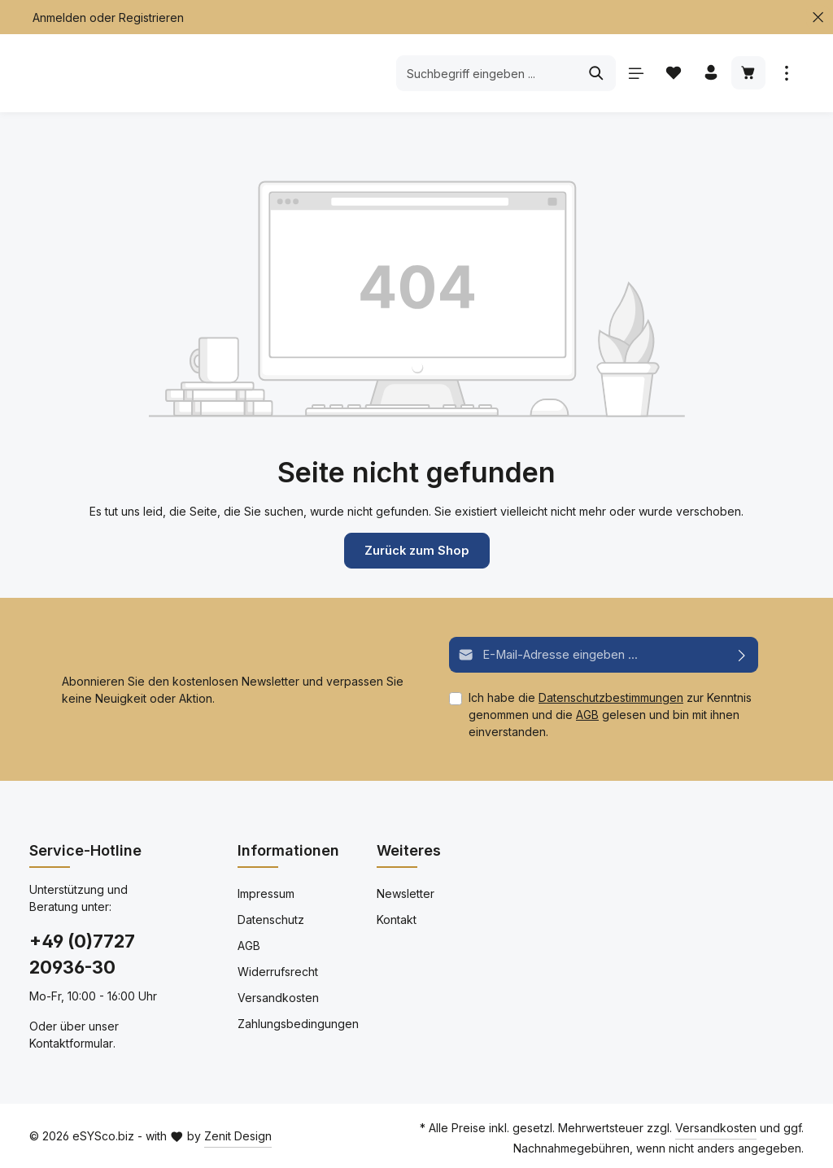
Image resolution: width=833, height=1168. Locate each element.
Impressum (266, 892)
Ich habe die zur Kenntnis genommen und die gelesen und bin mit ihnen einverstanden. (610, 713)
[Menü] (633, 73)
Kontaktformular (71, 1041)
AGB (587, 713)
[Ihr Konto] (709, 73)
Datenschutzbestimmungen (611, 696)
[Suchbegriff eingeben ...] (484, 73)
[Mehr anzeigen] (786, 73)
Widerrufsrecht (278, 970)
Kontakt (396, 918)
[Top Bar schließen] (818, 17)
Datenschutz (271, 918)
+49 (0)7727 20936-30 (82, 953)
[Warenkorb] (748, 73)
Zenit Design (238, 1135)
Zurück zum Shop (416, 550)
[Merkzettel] (671, 73)
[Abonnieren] (742, 653)
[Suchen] (593, 73)
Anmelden (59, 17)
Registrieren (151, 17)
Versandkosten (278, 996)
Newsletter (405, 892)
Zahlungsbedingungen (298, 1022)
